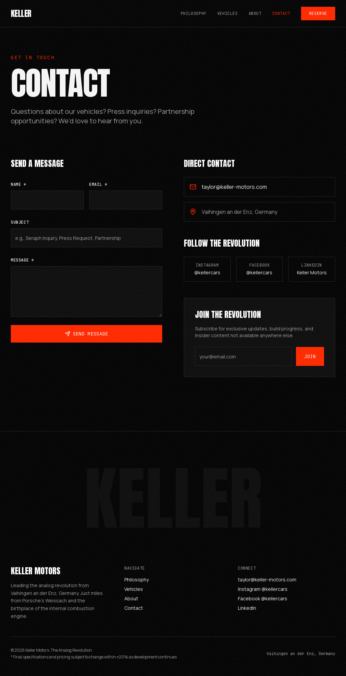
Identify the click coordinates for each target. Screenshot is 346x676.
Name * (18, 187)
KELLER (21, 13)
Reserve (318, 13)
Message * (22, 263)
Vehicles (227, 13)
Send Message (86, 337)
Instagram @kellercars (263, 589)
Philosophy (193, 13)
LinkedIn (247, 608)
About (255, 13)
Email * (98, 187)
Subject (20, 225)
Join (310, 361)
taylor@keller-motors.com (267, 579)
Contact (281, 13)
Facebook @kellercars (262, 598)
